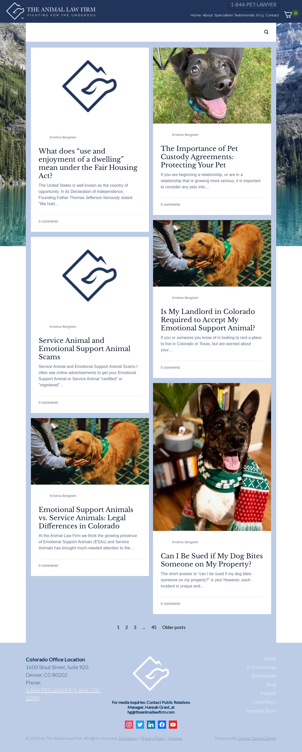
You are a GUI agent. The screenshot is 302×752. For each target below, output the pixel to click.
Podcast (268, 693)
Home (196, 15)
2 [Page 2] (126, 627)
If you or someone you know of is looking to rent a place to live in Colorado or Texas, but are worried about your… (211, 343)
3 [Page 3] (135, 627)
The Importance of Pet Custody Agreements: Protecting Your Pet (199, 157)
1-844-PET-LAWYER (253, 4)
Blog (260, 15)
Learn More (264, 702)
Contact (272, 15)
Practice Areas (261, 667)
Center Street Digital (257, 738)
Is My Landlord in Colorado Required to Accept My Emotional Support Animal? (208, 320)
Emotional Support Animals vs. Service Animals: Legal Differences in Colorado (86, 518)
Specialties (223, 15)
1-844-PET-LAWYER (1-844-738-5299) (63, 694)
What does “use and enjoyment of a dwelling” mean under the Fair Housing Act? (88, 163)
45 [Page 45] (153, 627)
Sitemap (175, 738)
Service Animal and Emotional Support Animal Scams (84, 348)
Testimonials (244, 15)
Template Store (261, 710)
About (208, 15)
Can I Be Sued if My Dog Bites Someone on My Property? (212, 560)
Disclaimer (128, 738)
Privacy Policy (153, 738)
